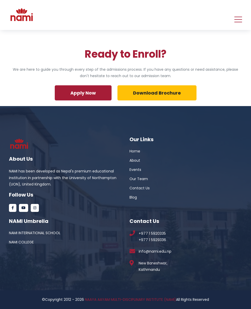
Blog (133, 197)
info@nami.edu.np (155, 251)
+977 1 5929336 (152, 239)
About (134, 160)
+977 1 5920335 (152, 233)
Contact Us (139, 188)
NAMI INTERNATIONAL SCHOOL (34, 232)
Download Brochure (157, 93)
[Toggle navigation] (238, 19)
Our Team (138, 178)
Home (134, 151)
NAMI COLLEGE (21, 242)
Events (135, 169)
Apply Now (83, 93)
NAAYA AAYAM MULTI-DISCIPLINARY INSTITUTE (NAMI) (130, 299)
